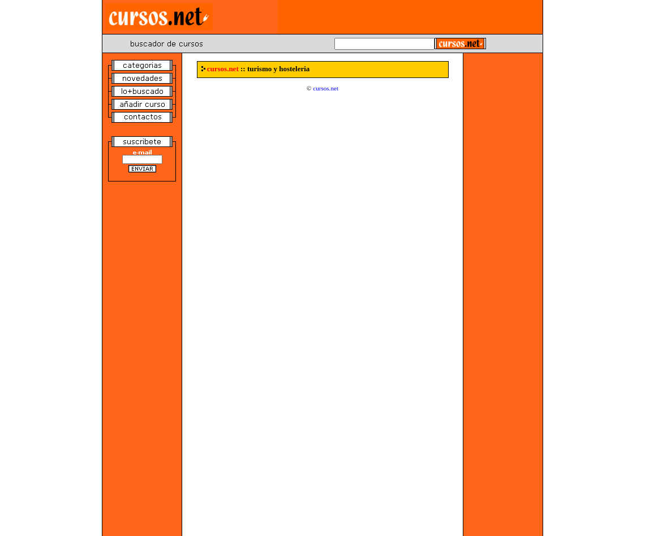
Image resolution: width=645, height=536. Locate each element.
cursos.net (325, 88)
